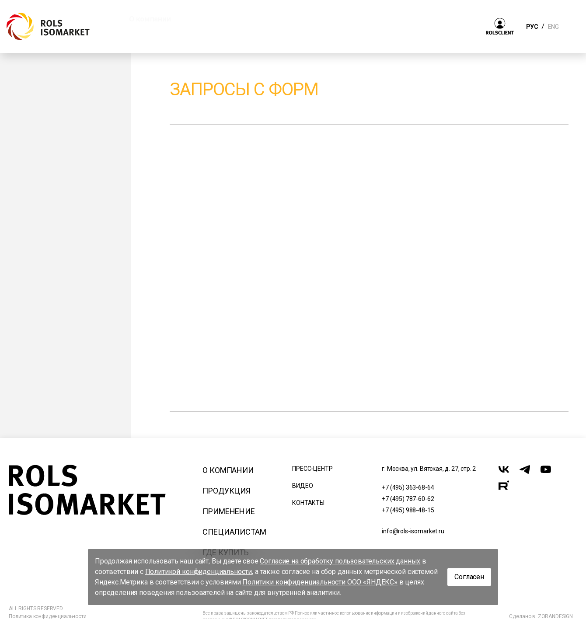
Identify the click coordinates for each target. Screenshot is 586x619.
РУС (532, 26)
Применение (228, 511)
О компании (227, 470)
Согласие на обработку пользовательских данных (340, 561)
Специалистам (234, 531)
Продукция (226, 490)
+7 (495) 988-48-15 (408, 510)
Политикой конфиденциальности (198, 571)
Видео (302, 485)
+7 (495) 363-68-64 (408, 487)
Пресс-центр (312, 468)
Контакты (308, 502)
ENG (553, 26)
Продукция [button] (217, 18)
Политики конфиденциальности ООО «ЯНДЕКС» (320, 582)
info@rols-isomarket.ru (413, 531)
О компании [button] (150, 18)
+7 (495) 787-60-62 (408, 498)
